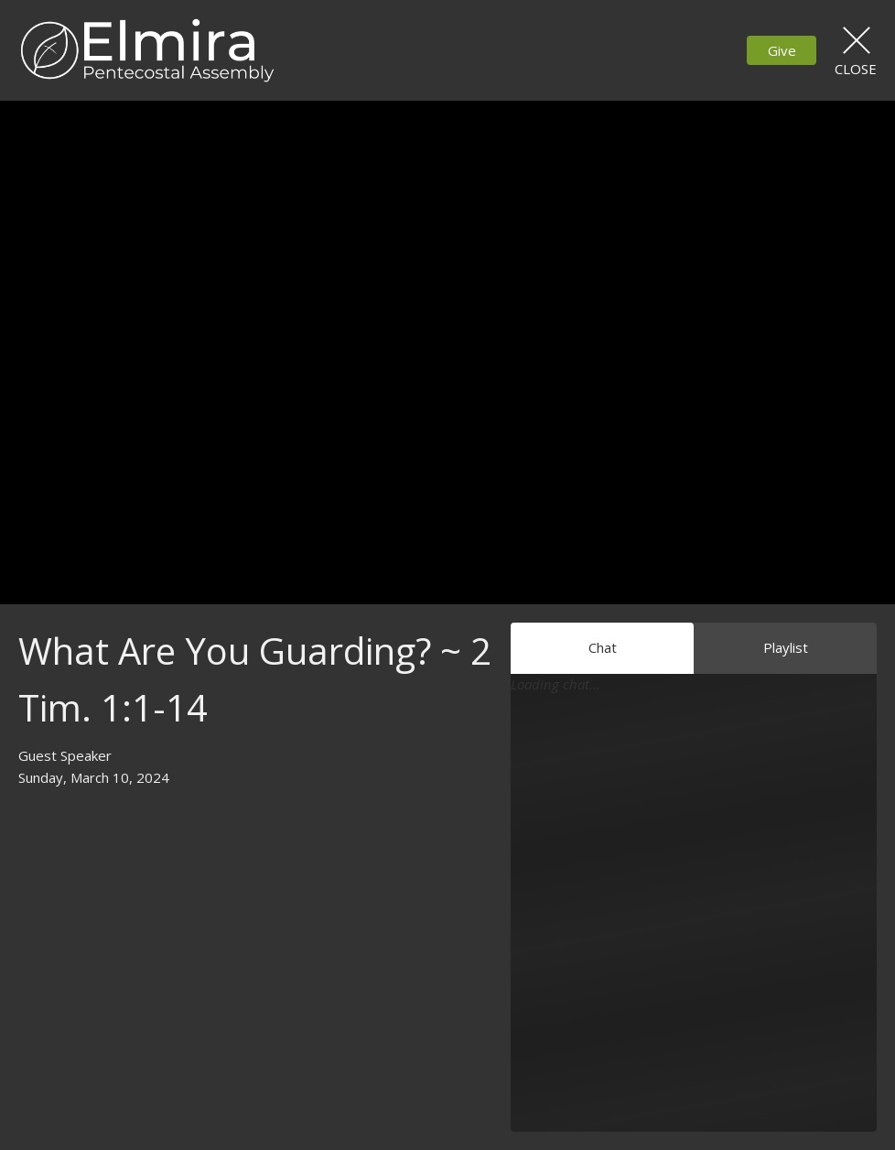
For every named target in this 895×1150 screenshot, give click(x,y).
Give (782, 50)
